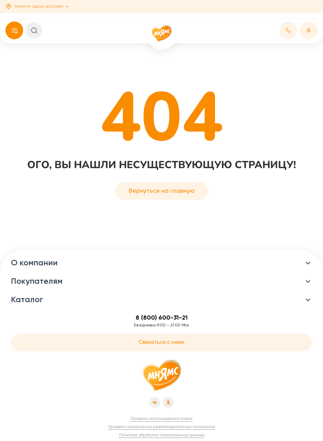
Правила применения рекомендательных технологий (161, 427)
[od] (168, 402)
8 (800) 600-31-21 (162, 318)
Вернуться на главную (162, 191)
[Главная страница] (161, 375)
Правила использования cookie (161, 419)
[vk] (154, 402)
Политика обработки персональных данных (161, 435)
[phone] (14, 30)
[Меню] (309, 30)
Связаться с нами (161, 342)
